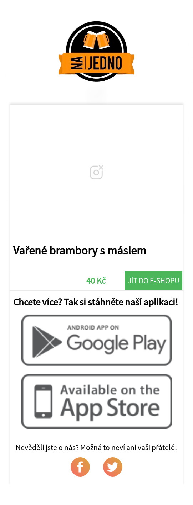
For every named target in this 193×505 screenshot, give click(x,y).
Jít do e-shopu (153, 280)
